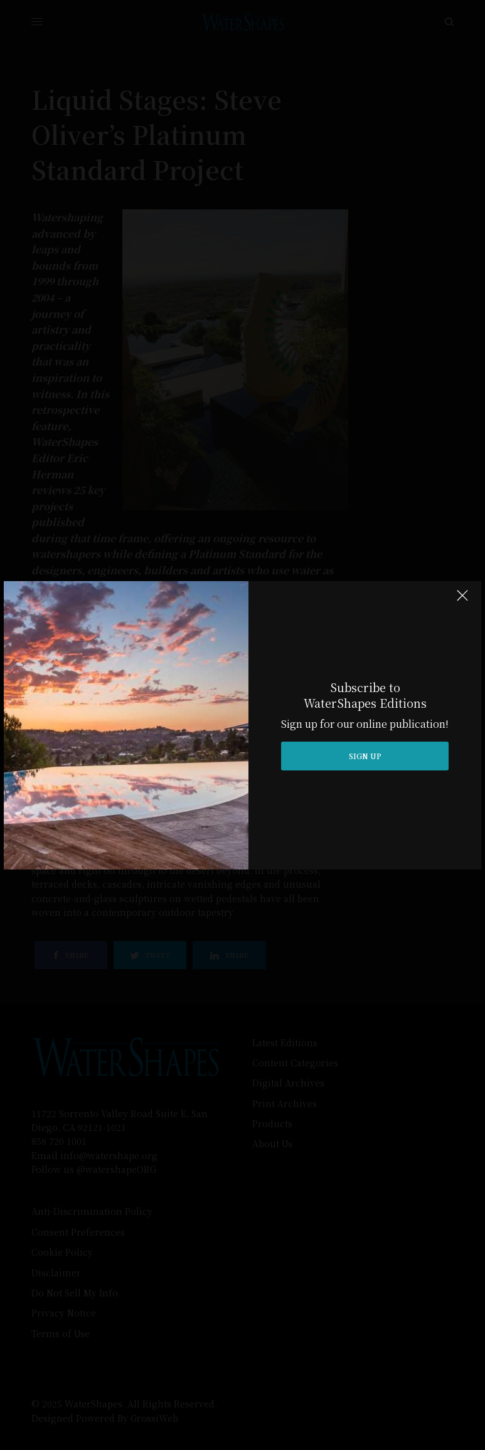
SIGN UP (365, 755)
